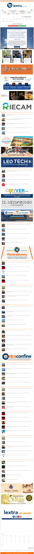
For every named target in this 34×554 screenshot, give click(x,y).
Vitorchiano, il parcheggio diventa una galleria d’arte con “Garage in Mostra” (17, 262)
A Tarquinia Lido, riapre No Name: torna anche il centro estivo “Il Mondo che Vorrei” (19, 335)
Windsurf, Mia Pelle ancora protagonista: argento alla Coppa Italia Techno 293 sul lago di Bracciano (18, 369)
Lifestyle (2, 328)
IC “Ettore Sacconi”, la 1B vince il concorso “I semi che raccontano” (7, 60)
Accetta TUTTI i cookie (21, 25)
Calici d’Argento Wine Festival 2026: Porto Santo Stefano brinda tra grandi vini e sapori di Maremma (18, 316)
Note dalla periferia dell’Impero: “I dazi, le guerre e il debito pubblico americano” (18, 470)
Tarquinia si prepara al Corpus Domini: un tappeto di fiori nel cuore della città (18, 233)
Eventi (2, 222)
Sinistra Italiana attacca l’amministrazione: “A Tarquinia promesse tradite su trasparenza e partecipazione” (17, 184)
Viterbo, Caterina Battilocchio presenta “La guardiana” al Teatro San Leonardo (18, 266)
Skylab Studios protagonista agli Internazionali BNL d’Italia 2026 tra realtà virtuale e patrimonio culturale (19, 344)
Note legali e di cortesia (26, 550)
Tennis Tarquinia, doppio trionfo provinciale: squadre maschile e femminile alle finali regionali (17, 35)
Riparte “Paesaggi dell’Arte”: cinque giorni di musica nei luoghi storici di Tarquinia (18, 430)
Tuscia (2, 260)
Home (4, 550)
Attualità (3, 112)
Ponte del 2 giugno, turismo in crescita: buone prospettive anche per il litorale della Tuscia (19, 128)
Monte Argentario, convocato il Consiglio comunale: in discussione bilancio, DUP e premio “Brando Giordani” (19, 311)
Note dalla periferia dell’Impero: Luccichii (12, 479)
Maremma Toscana (5, 304)
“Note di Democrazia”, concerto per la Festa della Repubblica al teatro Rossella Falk (19, 421)
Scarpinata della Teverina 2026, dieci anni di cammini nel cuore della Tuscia (17, 377)
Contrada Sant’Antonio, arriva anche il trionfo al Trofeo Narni (17, 60)
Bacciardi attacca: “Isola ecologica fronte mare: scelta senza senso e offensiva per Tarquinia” (18, 179)
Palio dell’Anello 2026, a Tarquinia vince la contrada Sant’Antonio (16, 242)
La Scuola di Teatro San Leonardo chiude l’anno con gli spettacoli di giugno (17, 280)
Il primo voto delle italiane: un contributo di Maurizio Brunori (15, 397)
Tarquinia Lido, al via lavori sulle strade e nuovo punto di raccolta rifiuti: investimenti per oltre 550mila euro (19, 114)
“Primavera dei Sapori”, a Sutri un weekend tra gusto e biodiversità (16, 275)
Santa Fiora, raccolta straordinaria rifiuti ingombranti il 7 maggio (16, 324)
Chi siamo (7, 550)
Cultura (2, 386)
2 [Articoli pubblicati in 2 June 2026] (6, 537)
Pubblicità (3, 21)
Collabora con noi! (11, 550)
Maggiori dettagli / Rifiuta (13, 25)
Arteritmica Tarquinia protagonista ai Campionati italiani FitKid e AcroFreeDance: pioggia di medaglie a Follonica (18, 373)
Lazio (2, 284)
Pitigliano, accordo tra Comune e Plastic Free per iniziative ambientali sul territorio (19, 306)
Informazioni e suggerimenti (18, 550)
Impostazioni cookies (27, 16)
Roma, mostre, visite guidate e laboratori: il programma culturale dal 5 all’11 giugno (19, 286)
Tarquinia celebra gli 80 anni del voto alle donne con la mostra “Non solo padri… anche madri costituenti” (18, 406)
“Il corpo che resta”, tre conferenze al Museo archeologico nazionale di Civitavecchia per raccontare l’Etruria (19, 291)
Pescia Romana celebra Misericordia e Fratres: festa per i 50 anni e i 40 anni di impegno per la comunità (18, 123)
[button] (2, 38)
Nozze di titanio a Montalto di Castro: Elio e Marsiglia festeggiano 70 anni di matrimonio (17, 349)
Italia (2, 435)
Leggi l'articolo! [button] (17, 46)
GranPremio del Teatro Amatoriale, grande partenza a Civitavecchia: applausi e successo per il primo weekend (18, 426)
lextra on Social (12, 21)
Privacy (7, 21)
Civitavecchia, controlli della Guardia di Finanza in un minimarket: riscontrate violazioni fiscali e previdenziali (18, 296)
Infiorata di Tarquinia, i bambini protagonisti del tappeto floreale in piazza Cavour (27, 60)
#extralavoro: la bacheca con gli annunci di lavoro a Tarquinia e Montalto (17, 271)
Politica (2, 168)
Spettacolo (3, 410)
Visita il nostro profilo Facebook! (17, 518)
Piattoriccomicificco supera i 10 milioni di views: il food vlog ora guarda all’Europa (18, 339)
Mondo (2, 459)
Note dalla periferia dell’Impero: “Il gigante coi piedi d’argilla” (15, 461)
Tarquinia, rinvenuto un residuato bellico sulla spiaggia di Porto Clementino (17, 132)
